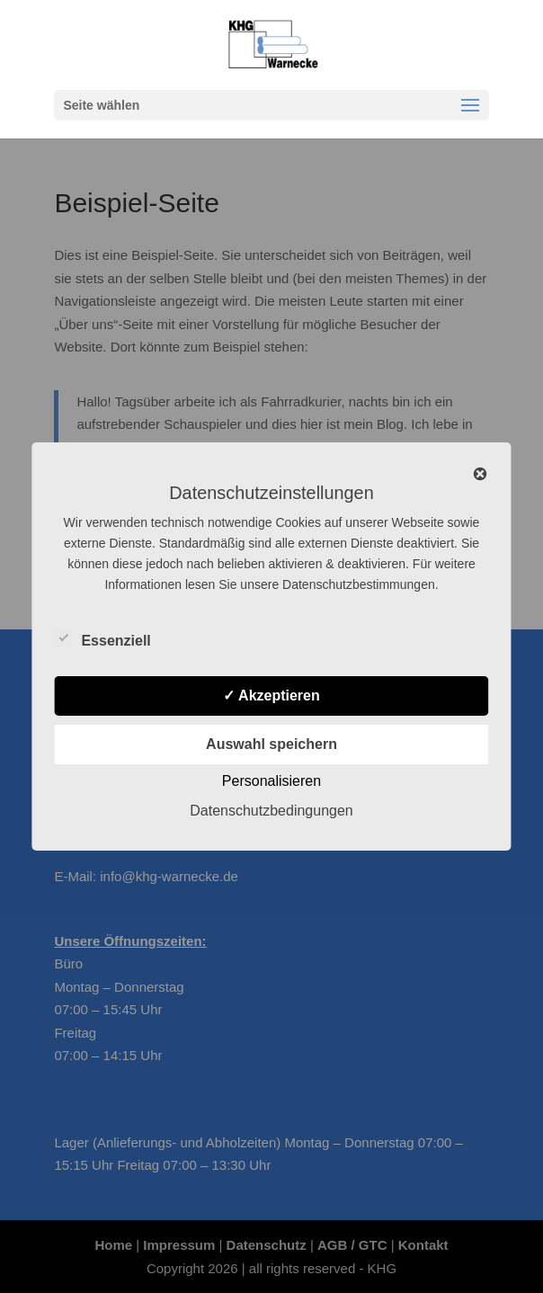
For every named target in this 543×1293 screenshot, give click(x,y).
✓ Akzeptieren (271, 695)
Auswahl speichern (271, 744)
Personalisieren (271, 781)
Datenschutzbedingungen (271, 810)
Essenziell (102, 638)
